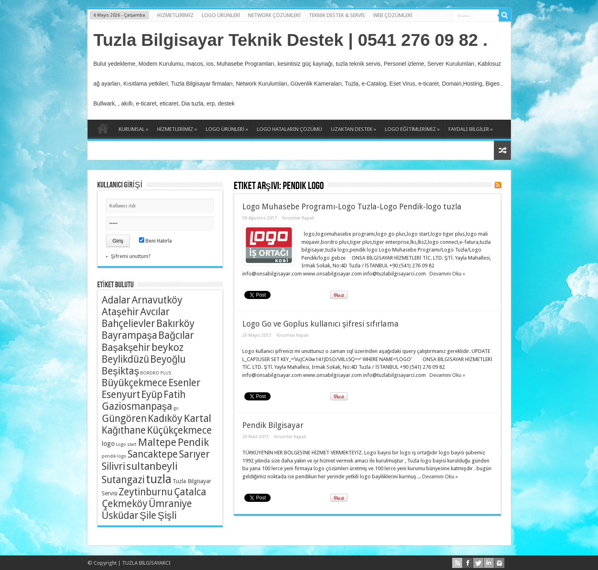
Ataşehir (120, 312)
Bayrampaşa (129, 335)
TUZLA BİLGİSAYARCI (146, 563)
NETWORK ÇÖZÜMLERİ (274, 15)
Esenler (185, 383)
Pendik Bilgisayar (272, 425)
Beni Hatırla (155, 241)
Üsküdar (120, 515)
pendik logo (114, 456)
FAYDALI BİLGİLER (470, 129)
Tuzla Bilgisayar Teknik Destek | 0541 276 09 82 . (291, 39)
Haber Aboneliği (498, 185)
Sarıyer (194, 454)
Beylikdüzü (125, 359)
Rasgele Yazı (502, 150)
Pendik (193, 442)
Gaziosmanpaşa (137, 406)
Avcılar (155, 312)
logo (108, 443)
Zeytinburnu (146, 492)
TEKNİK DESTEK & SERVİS (337, 15)
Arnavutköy (157, 300)
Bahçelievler (128, 323)
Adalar (116, 300)
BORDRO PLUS (155, 373)
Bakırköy (175, 323)
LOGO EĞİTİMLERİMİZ (412, 129)
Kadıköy (165, 418)
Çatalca (190, 492)
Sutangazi (123, 480)
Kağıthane (124, 430)
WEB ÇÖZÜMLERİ (392, 15)
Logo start (126, 444)
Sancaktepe (153, 454)
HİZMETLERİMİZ (175, 15)
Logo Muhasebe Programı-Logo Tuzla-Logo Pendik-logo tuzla (351, 206)
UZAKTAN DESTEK (353, 129)
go (176, 408)
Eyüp (151, 394)
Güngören (124, 418)
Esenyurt (121, 394)
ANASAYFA (103, 130)
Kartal (197, 418)
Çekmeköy (124, 504)
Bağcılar (176, 335)
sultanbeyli (152, 466)
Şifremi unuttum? (131, 256)
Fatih (175, 394)
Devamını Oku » (447, 274)
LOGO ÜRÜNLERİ (221, 15)
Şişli (167, 515)
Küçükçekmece (179, 430)
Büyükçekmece (134, 383)
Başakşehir (126, 347)
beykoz (168, 347)
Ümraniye (170, 504)
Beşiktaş (120, 371)
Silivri (113, 466)
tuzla (158, 479)
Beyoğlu (168, 359)
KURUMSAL (133, 129)
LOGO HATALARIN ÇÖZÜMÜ (289, 129)
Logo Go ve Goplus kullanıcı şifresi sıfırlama (320, 324)
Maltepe (157, 442)
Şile (148, 515)
